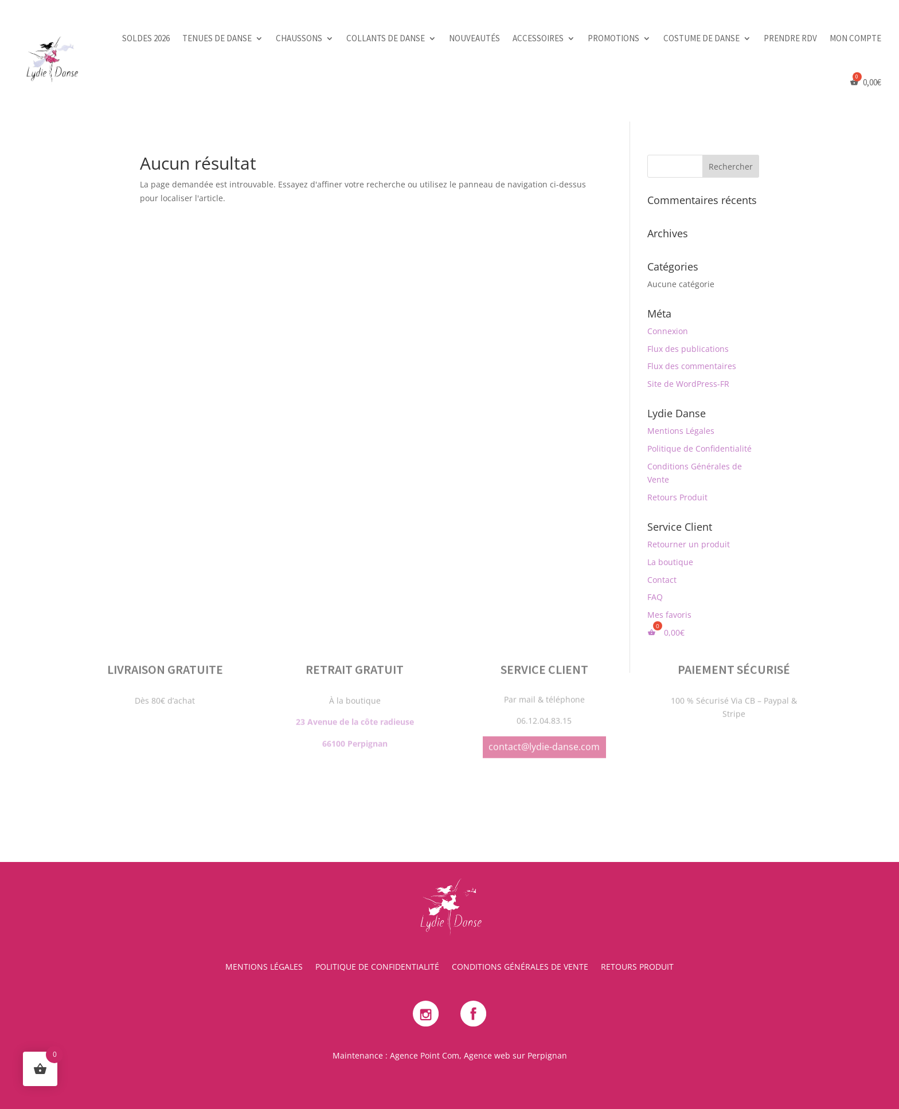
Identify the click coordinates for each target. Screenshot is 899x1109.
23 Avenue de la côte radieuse (355, 665)
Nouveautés (474, 38)
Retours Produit (677, 497)
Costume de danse (701, 38)
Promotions (613, 38)
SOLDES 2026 (146, 38)
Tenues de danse (217, 38)
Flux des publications (688, 348)
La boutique (670, 562)
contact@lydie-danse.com (544, 690)
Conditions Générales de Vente (520, 967)
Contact (662, 579)
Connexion (667, 331)
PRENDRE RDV (790, 38)
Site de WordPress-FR (688, 383)
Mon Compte (855, 38)
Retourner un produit (688, 544)
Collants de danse (385, 38)
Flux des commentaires (691, 365)
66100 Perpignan (355, 686)
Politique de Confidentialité (699, 448)
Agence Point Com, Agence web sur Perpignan (478, 1055)
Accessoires (538, 38)
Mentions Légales (680, 430)
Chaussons (299, 38)
